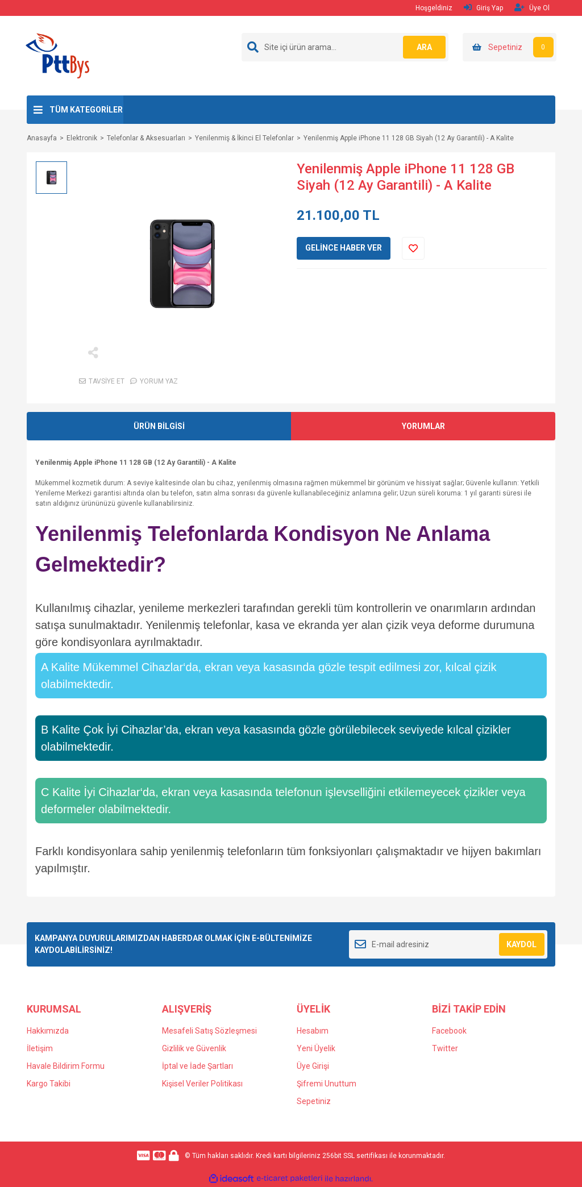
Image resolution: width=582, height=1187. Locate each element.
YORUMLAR (423, 426)
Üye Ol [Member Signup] (532, 7)
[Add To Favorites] (413, 248)
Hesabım (313, 1030)
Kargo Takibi (48, 1083)
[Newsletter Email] (448, 944)
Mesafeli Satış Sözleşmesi (209, 1030)
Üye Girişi (313, 1066)
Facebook (449, 1030)
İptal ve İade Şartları (197, 1066)
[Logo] (57, 55)
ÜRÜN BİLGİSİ (159, 426)
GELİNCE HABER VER (343, 247)
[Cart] (509, 47)
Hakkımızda (48, 1030)
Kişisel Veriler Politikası (202, 1083)
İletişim (40, 1048)
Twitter (445, 1048)
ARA (423, 47)
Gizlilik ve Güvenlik (194, 1048)
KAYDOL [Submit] (521, 944)
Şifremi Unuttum (326, 1083)
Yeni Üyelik (316, 1048)
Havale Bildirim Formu (66, 1066)
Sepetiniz (314, 1101)
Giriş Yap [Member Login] (483, 7)
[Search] (345, 47)
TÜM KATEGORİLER (86, 109)
